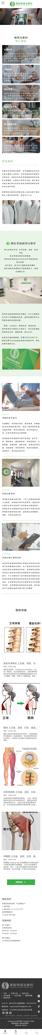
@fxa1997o (13, 1003)
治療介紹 (14, 993)
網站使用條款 (24, 1023)
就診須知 (25, 993)
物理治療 (7, 1015)
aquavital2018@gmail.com (20, 1006)
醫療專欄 (28, 995)
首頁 (5, 993)
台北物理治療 (19, 1015)
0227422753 (31, 1003)
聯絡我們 (6, 998)
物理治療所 (12, 1015)
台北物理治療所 (26, 1015)
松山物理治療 (34, 1015)
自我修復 (6, 995)
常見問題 (17, 995)
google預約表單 (17, 909)
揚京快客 (19, 1021)
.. (30, 1023)
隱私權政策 (15, 1023)
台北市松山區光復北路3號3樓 (21, 1010)
